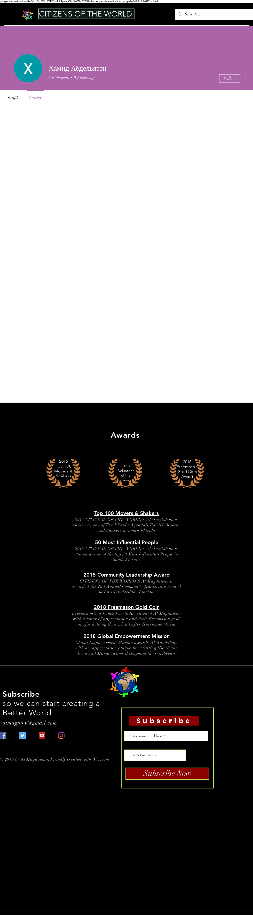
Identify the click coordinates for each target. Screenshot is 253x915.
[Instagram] (61, 735)
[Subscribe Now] (167, 774)
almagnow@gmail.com (30, 723)
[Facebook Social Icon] (3, 735)
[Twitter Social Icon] (22, 735)
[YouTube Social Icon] (42, 735)
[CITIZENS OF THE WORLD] (86, 14)
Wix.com (100, 759)
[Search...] (213, 14)
